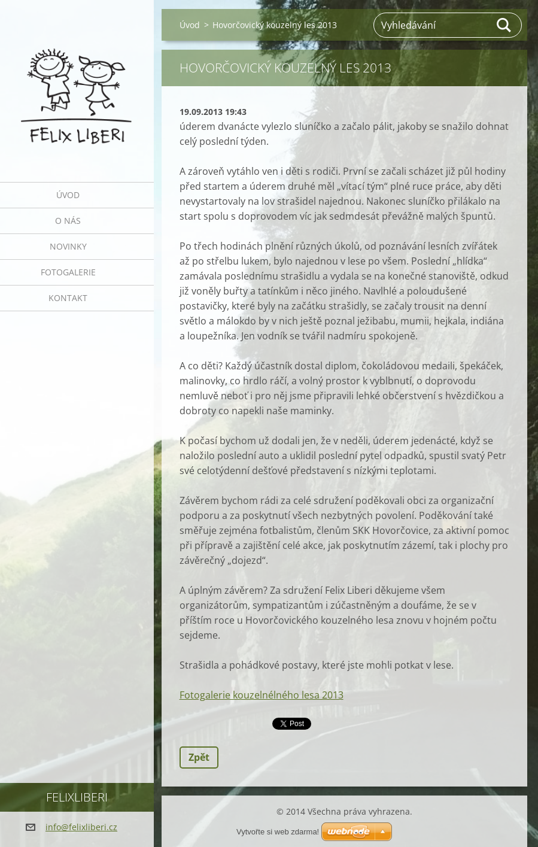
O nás (68, 220)
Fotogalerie (68, 272)
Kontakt (67, 297)
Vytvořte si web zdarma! (277, 831)
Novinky (68, 246)
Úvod (68, 195)
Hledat (504, 25)
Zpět (199, 757)
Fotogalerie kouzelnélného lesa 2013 (262, 695)
